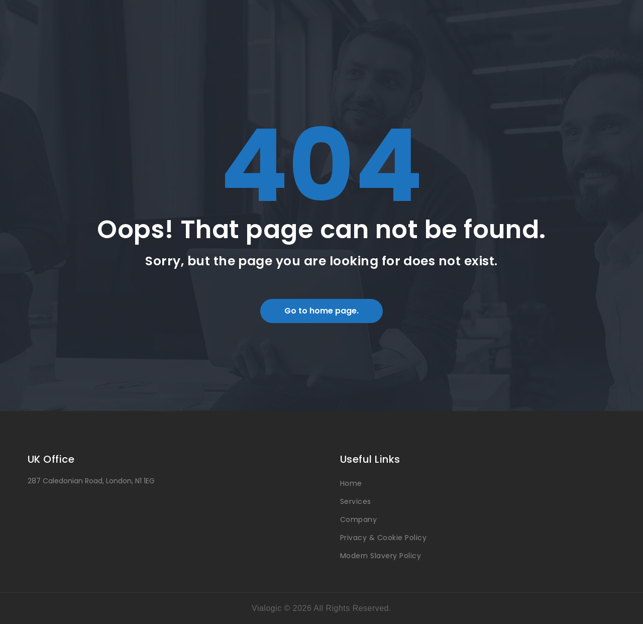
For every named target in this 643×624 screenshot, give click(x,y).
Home (351, 483)
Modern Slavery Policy (380, 556)
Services (355, 501)
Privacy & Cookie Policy (383, 538)
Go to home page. (321, 311)
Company (358, 519)
